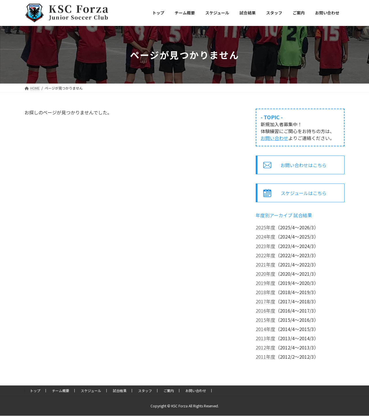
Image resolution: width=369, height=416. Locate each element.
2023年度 (265, 246)
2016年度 (265, 310)
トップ (35, 390)
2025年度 (265, 227)
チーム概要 (60, 390)
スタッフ (145, 390)
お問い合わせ (274, 138)
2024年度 (265, 236)
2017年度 (265, 301)
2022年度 (265, 255)
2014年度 (265, 329)
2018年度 (265, 292)
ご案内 (168, 390)
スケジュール (91, 390)
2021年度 (265, 264)
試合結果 (120, 390)
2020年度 (265, 273)
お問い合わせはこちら (304, 165)
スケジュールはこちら (304, 193)
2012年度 (265, 347)
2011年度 (265, 356)
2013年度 (265, 338)
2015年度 (265, 319)
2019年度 (265, 282)
